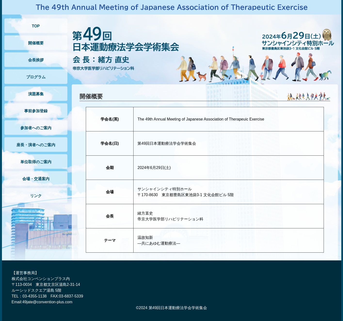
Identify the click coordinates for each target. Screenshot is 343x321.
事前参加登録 (36, 111)
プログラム (36, 77)
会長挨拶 (36, 60)
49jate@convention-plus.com (47, 302)
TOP (36, 26)
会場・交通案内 (35, 179)
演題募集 (36, 94)
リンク (36, 196)
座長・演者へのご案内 (35, 145)
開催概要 (36, 43)
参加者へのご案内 (35, 128)
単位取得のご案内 (35, 162)
